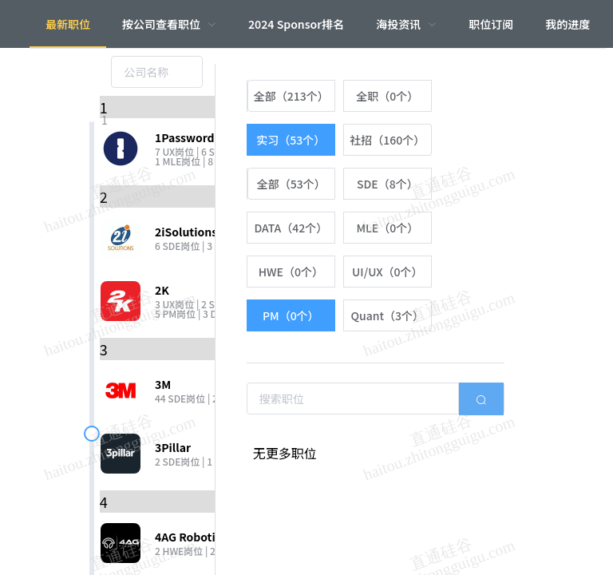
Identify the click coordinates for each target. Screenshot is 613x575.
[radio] (291, 96)
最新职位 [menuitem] (67, 24)
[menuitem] (169, 24)
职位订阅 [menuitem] (491, 24)
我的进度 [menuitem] (567, 24)
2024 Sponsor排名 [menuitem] (296, 24)
